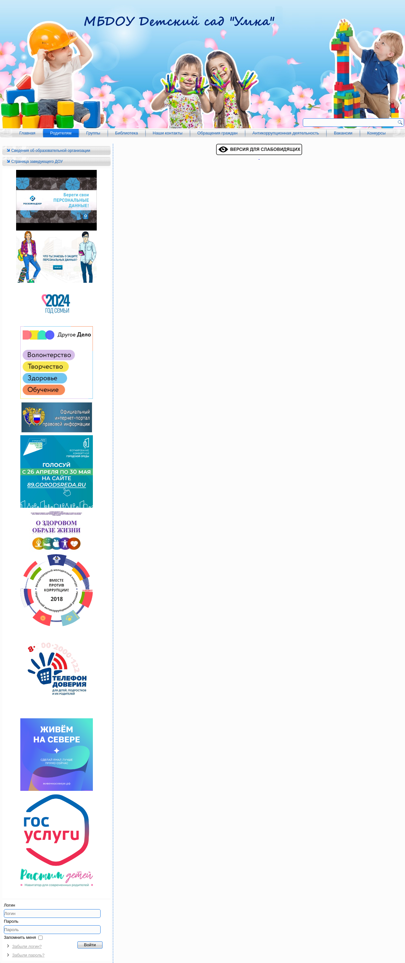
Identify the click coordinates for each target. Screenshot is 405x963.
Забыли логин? (27, 946)
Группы (93, 133)
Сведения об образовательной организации (50, 150)
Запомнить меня (20, 937)
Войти (90, 944)
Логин (9, 905)
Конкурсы (376, 133)
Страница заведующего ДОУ (37, 161)
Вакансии (343, 133)
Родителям (61, 133)
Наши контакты (168, 133)
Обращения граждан (217, 133)
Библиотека (126, 133)
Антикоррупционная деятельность (285, 133)
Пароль (11, 921)
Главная (27, 133)
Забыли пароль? (28, 955)
